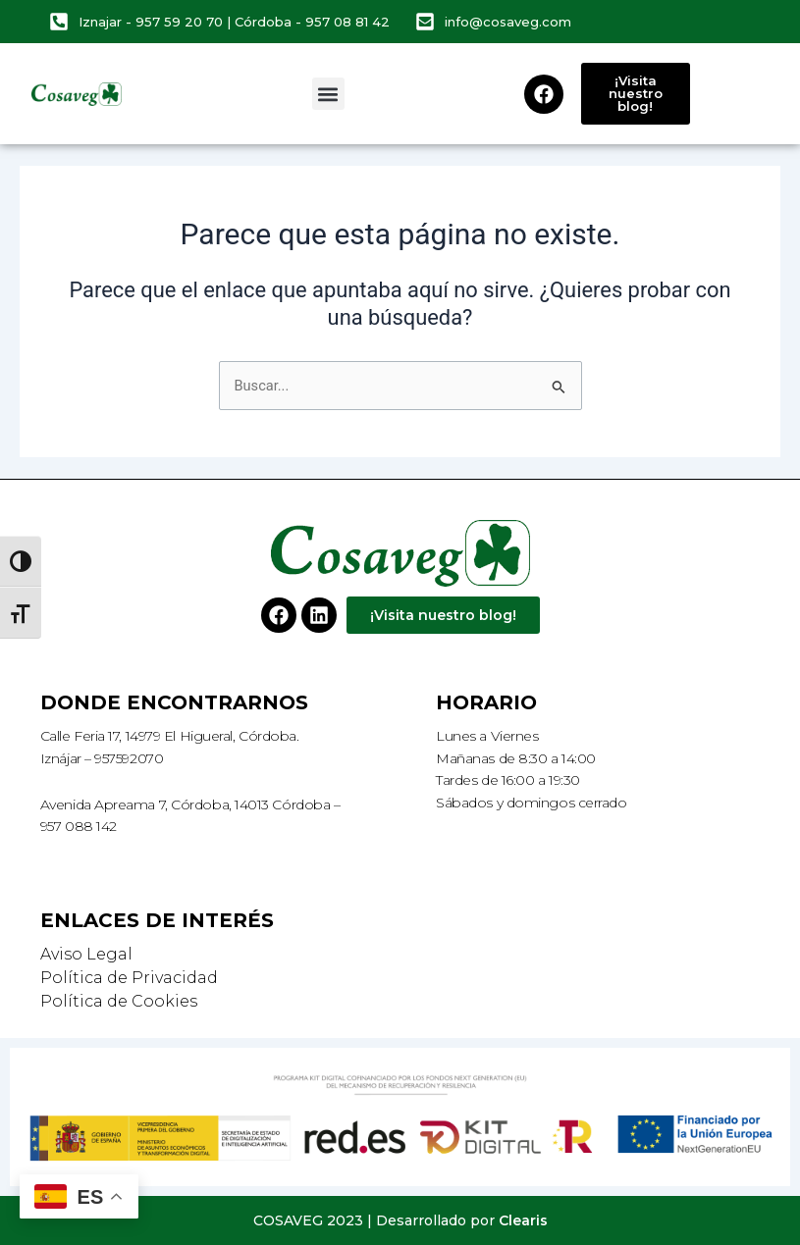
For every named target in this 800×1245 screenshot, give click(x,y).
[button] (328, 94)
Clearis (523, 1220)
